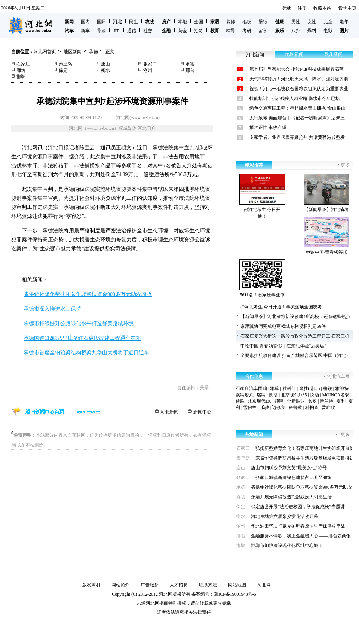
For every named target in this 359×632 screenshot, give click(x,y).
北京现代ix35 (294, 394)
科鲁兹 (295, 407)
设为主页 (347, 8)
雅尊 (274, 388)
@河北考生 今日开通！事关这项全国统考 (281, 306)
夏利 (341, 401)
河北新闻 (169, 412)
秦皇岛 (65, 64)
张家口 (150, 64)
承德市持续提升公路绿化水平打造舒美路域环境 (79, 323)
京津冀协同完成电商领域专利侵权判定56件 (283, 326)
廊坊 (20, 70)
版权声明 (91, 584)
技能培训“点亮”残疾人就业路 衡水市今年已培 (294, 98)
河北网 (264, 584)
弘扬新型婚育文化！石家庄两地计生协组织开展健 (304, 448)
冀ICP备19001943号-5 (235, 594)
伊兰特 (326, 401)
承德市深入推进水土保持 (52, 309)
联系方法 (208, 584)
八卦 (295, 30)
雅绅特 (342, 388)
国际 (101, 21)
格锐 (327, 388)
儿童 (327, 21)
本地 (182, 21)
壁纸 (262, 21)
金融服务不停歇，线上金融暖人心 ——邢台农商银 (301, 535)
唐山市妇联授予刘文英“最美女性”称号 (289, 467)
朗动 (273, 394)
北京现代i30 (259, 401)
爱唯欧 (328, 407)
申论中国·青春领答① (326, 236)
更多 (345, 165)
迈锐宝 (278, 407)
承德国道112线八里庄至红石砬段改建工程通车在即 (82, 338)
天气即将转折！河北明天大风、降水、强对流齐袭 (298, 79)
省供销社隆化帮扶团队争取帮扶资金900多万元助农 (301, 487)
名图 (312, 401)
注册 (302, 8)
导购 (101, 30)
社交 (147, 30)
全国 (198, 21)
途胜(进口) (309, 388)
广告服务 (150, 584)
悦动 (314, 394)
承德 (93, 51)
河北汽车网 (338, 376)
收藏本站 (322, 8)
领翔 (278, 401)
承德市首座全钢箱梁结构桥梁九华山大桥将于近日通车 (86, 352)
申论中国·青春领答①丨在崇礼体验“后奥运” (283, 345)
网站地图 (237, 584)
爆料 (311, 30)
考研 (246, 30)
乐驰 (264, 407)
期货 (198, 30)
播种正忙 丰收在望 (267, 127)
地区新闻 (73, 51)
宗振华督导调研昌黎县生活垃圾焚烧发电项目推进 (304, 458)
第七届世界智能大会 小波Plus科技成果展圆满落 (296, 69)
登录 (286, 8)
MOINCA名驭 (335, 394)
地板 (246, 21)
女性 (311, 21)
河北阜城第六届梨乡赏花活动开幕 (284, 516)
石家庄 (23, 64)
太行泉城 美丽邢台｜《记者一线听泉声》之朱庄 (297, 117)
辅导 (230, 30)
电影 (327, 30)
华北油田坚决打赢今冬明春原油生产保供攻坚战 (298, 526)
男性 (295, 21)
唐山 (105, 64)
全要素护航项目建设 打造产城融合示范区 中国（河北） (295, 355)
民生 (133, 21)
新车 (85, 30)
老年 (344, 21)
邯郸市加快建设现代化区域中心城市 (287, 545)
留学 (262, 30)
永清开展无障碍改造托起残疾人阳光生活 (291, 497)
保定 (63, 70)
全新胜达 (296, 401)
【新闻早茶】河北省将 (326, 193)
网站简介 (120, 584)
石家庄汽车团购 (251, 388)
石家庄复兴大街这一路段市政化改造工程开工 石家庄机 (294, 336)
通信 (131, 30)
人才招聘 (179, 584)
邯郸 (20, 76)
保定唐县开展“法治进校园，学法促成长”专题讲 (298, 506)
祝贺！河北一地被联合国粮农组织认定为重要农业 (298, 88)
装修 (230, 21)
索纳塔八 (245, 394)
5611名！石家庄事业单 (262, 278)
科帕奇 (312, 407)
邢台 (189, 70)
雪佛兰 (250, 407)
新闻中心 (202, 412)
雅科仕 (289, 388)
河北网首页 (45, 51)
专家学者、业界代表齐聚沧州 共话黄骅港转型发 (297, 137)
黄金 (182, 30)
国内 (85, 21)
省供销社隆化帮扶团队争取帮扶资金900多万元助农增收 (88, 294)
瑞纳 (261, 394)
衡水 (105, 70)
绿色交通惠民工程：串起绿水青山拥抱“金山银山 (297, 108)
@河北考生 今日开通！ (262, 196)
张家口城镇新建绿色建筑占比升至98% (293, 477)
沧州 (147, 70)
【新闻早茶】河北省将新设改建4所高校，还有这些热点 (295, 316)
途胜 (240, 401)
